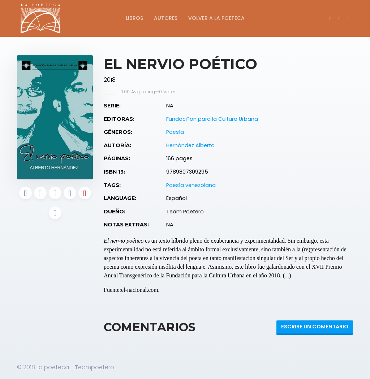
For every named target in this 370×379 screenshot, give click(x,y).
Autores (165, 18)
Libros (134, 18)
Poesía (175, 132)
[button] (348, 18)
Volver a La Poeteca (216, 18)
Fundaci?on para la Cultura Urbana (212, 119)
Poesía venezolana (191, 185)
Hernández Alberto (190, 145)
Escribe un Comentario (314, 326)
